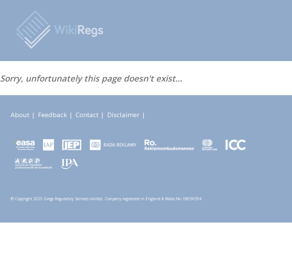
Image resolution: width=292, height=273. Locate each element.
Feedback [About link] (53, 114)
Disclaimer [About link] (124, 114)
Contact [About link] (88, 114)
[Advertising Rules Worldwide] (62, 30)
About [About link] (21, 114)
